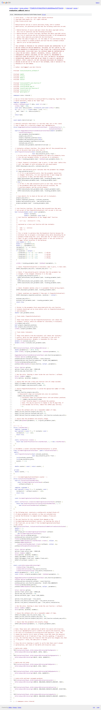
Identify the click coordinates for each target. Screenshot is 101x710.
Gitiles (10, 707)
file (43, 14)
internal (69, 8)
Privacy (15, 707)
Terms (19, 707)
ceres (75, 8)
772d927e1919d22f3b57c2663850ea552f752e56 (46, 8)
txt (94, 707)
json (98, 707)
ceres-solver (13, 8)
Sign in (97, 2)
